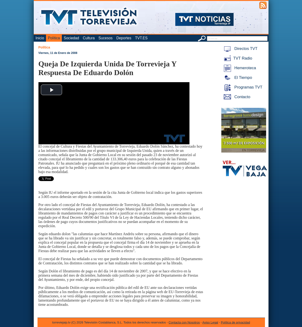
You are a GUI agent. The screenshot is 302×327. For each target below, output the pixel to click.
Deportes (123, 38)
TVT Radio (237, 58)
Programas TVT (242, 87)
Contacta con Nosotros (184, 322)
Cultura (89, 38)
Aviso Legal (210, 322)
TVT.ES (141, 38)
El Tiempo (237, 77)
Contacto (236, 97)
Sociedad (71, 38)
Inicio (40, 38)
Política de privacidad (235, 322)
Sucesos (105, 38)
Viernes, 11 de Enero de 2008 (57, 53)
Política (54, 38)
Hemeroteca (239, 68)
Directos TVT (240, 48)
